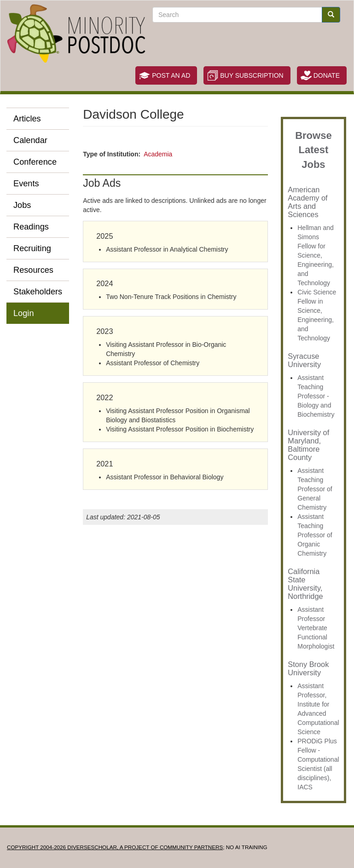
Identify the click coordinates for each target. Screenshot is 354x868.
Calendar (30, 140)
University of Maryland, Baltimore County (308, 444)
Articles (27, 118)
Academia (158, 154)
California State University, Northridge (305, 583)
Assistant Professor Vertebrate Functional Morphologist (315, 628)
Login (23, 313)
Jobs (22, 205)
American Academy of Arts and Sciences (307, 201)
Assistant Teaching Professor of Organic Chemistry (314, 535)
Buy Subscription (251, 75)
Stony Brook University (308, 668)
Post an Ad (171, 75)
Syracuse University (304, 360)
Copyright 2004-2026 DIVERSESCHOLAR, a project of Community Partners (115, 847)
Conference (35, 162)
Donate (326, 75)
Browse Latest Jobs (313, 150)
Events (26, 183)
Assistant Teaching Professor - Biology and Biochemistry (315, 396)
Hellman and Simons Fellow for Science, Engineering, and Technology (315, 255)
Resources (33, 270)
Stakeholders (37, 291)
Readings (31, 226)
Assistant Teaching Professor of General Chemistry (314, 489)
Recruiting (32, 248)
